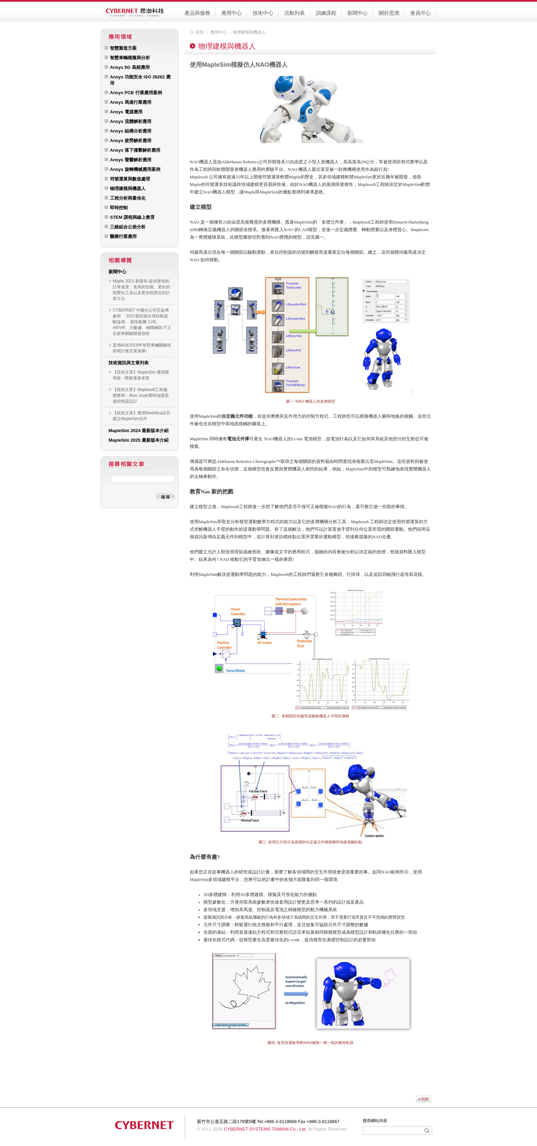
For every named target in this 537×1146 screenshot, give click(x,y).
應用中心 (231, 13)
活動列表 (294, 13)
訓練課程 (326, 13)
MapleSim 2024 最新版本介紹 (138, 430)
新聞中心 (357, 13)
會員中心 (420, 13)
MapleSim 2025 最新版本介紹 (138, 440)
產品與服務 (197, 13)
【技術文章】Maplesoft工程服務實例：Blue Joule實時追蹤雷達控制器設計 (141, 395)
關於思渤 (389, 13)
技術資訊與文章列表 (129, 362)
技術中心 (263, 13)
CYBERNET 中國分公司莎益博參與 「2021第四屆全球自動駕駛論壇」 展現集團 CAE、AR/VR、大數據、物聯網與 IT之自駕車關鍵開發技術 (142, 322)
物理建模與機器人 (249, 32)
